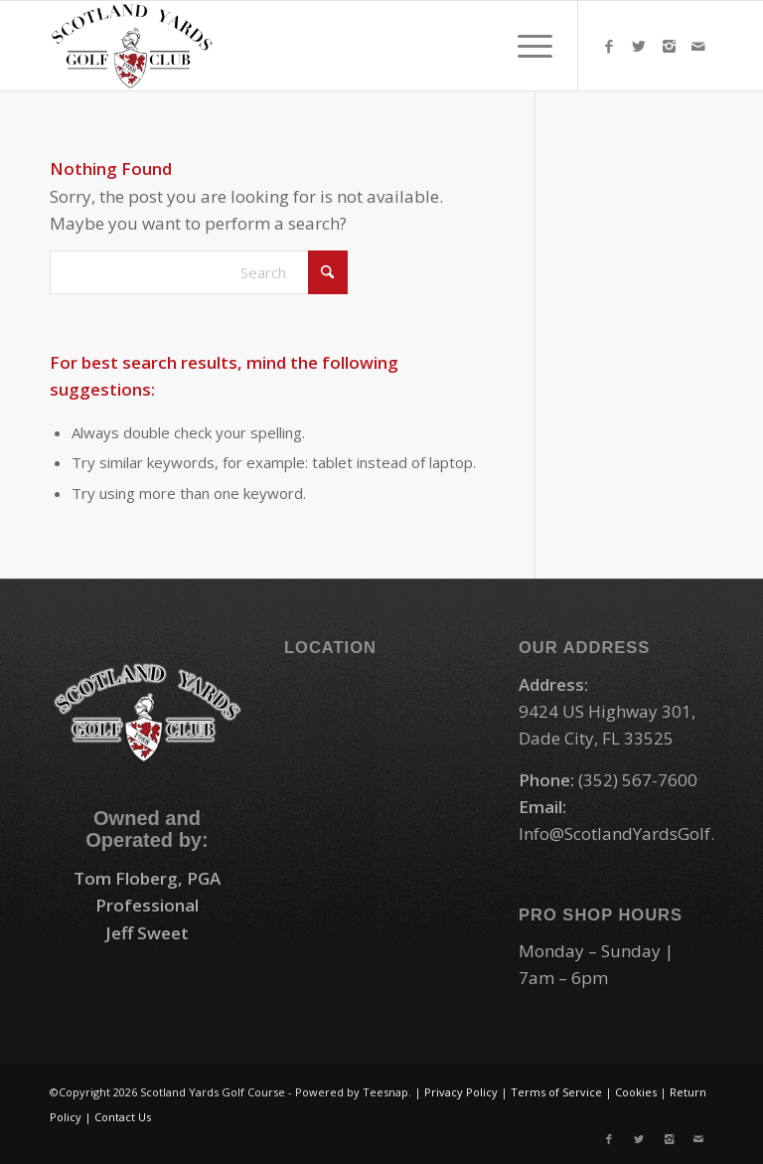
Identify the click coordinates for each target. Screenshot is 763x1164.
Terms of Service (556, 1091)
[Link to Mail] (698, 46)
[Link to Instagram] (669, 46)
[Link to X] (639, 46)
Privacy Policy (461, 1091)
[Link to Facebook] (609, 46)
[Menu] (525, 45)
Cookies (636, 1091)
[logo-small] (132, 45)
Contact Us (122, 1116)
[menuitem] (525, 45)
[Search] (199, 272)
